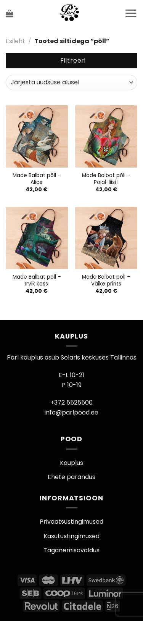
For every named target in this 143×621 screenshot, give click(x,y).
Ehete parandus (71, 477)
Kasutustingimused (71, 536)
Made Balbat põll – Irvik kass (37, 280)
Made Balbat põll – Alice (37, 178)
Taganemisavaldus (71, 550)
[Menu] (130, 13)
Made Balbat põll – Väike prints (106, 280)
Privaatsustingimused (71, 521)
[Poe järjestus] (71, 82)
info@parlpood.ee (71, 412)
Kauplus (71, 462)
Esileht (15, 41)
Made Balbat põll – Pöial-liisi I (106, 178)
